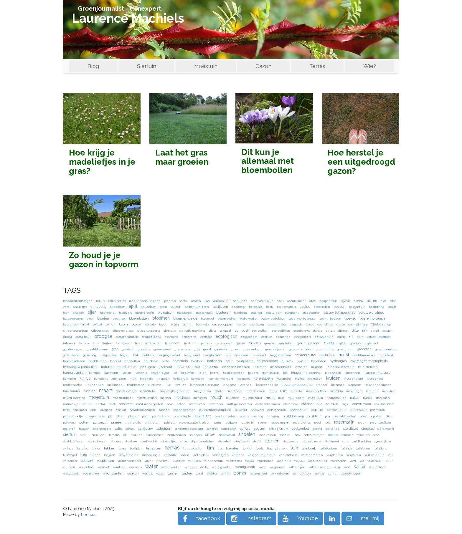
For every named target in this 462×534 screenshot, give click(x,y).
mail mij (362, 518)
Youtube (300, 518)
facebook (201, 518)
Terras (317, 66)
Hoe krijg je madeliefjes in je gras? (102, 162)
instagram (251, 518)
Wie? (369, 66)
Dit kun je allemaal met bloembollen (267, 161)
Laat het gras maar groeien (181, 157)
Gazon (263, 66)
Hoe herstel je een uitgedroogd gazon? (361, 162)
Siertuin (146, 66)
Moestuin (205, 66)
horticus (88, 514)
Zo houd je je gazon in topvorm (103, 259)
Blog (93, 66)
